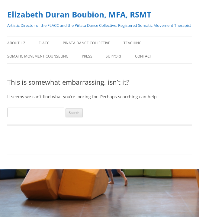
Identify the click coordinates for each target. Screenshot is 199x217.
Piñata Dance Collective (86, 43)
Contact (143, 56)
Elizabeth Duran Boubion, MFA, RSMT (79, 14)
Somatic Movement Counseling (38, 56)
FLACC (44, 43)
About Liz (16, 43)
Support (114, 56)
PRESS (87, 56)
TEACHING (133, 43)
